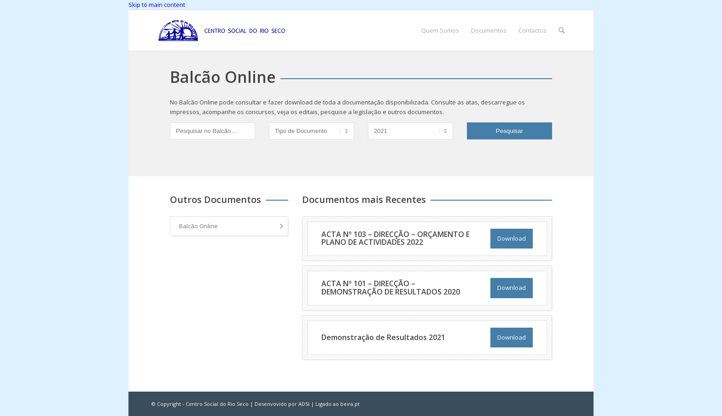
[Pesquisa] (562, 30)
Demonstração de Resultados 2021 (383, 337)
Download (511, 238)
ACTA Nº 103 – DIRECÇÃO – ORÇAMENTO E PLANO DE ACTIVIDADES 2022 (395, 238)
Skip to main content (156, 4)
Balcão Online (198, 226)
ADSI (303, 403)
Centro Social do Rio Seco (217, 403)
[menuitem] (440, 30)
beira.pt (350, 403)
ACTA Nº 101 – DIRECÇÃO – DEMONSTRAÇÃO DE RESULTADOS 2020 (390, 287)
